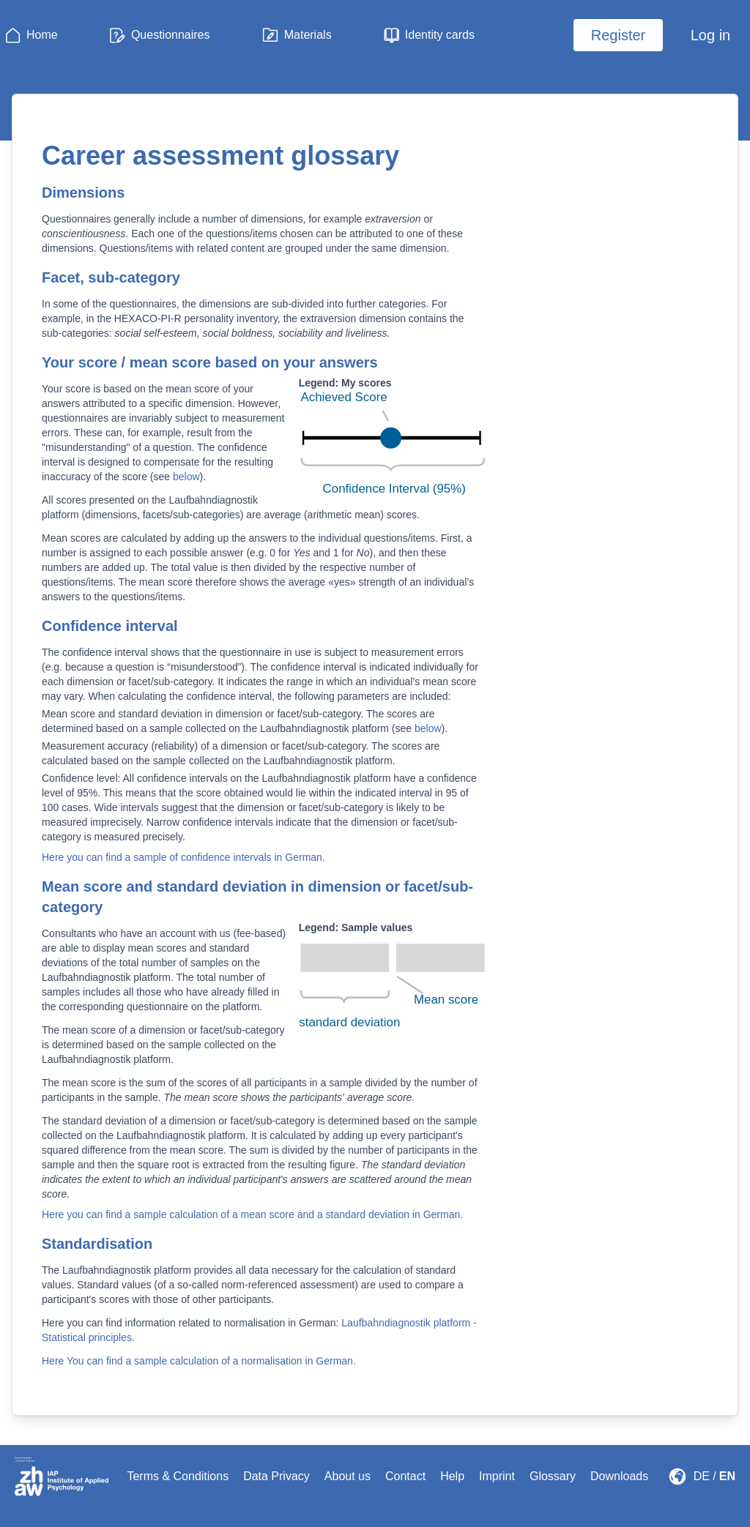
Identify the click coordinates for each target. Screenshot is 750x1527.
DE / (705, 1476)
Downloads (619, 1476)
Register (618, 35)
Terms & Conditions (178, 1476)
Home (42, 35)
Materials (308, 35)
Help (452, 1476)
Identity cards (440, 35)
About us (347, 1476)
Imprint (497, 1476)
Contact (405, 1476)
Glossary (553, 1476)
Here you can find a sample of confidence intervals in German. (183, 857)
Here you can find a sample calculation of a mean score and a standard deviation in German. (252, 1214)
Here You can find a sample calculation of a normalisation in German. (199, 1361)
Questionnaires (170, 35)
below (186, 476)
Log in (711, 35)
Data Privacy (276, 1476)
